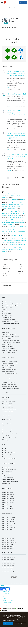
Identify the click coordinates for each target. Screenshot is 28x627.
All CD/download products (8, 365)
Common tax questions (7, 413)
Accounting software (7, 473)
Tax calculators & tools (7, 428)
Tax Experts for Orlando (8, 540)
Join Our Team (6, 593)
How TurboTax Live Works (8, 352)
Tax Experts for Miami (7, 525)
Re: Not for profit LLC (16, 94)
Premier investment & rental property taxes (12, 342)
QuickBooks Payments (7, 477)
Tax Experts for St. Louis (8, 559)
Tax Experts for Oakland (8, 538)
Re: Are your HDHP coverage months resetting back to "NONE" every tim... (16, 73)
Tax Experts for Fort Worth (8, 517)
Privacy (21, 580)
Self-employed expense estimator (10, 440)
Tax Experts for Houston (8, 519)
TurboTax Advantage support (9, 401)
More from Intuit (6, 483)
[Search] (14, 8)
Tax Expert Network (6, 311)
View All (14, 47)
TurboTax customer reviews (8, 449)
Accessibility (6, 605)
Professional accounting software (10, 481)
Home (6, 580)
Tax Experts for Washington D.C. (10, 571)
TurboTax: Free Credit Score (9, 469)
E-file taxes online (6, 317)
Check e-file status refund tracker (10, 434)
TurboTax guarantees (7, 301)
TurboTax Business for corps (9, 371)
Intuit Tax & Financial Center (9, 458)
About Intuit (6, 591)
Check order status (6, 367)
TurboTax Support (6, 397)
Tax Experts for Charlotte (8, 498)
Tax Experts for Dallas (7, 504)
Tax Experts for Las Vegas (8, 521)
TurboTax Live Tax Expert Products (10, 350)
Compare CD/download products (10, 363)
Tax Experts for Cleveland (8, 502)
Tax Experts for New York (8, 529)
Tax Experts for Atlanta (7, 492)
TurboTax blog (5, 450)
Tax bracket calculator (7, 432)
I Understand (7, 624)
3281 (23, 177)
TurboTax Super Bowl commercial (10, 454)
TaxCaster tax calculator (7, 430)
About (10, 580)
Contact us (4, 399)
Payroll (3, 475)
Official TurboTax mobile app (9, 384)
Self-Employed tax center (8, 309)
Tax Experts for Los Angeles (8, 523)
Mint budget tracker (7, 471)
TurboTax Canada (6, 467)
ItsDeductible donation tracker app (10, 388)
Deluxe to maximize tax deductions (10, 340)
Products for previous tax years (9, 373)
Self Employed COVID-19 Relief (9, 321)
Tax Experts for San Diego (8, 561)
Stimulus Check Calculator (8, 424)
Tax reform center (6, 313)
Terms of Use (16, 580)
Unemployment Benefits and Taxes (10, 323)
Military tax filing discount (8, 348)
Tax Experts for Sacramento (8, 557)
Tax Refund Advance (7, 315)
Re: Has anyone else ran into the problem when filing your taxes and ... (16, 136)
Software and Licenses (8, 600)
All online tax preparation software (10, 336)
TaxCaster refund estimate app (9, 386)
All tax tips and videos (7, 426)
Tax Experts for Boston (7, 496)
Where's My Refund (7, 403)
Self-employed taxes (7, 344)
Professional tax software (8, 479)
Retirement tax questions (14, 215)
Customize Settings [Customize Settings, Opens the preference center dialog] (20, 625)
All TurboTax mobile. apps (8, 382)
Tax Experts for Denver (7, 506)
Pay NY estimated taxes (7, 407)
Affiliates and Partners (8, 604)
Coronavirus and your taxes (8, 319)
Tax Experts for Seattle (7, 567)
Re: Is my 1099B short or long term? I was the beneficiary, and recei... (17, 156)
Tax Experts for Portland (8, 546)
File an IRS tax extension (8, 405)
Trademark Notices (7, 602)
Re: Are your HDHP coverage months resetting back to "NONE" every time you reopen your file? (14, 193)
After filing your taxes (7, 415)
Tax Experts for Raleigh (7, 548)
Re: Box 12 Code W (17, 235)
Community (5, 456)
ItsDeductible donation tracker (9, 438)
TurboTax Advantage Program (9, 369)
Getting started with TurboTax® (9, 409)
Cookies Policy (8, 615)
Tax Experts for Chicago (8, 500)
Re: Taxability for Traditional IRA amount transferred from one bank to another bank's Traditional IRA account (14, 240)
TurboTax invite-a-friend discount (10, 452)
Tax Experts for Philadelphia (9, 542)
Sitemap (2, 585)
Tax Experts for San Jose (8, 565)
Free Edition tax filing (7, 338)
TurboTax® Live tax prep (8, 346)
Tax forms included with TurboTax (10, 305)
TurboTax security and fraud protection (11, 303)
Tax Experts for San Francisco (9, 563)
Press (4, 595)
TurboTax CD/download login (9, 361)
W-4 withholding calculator (8, 436)
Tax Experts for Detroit (7, 508)
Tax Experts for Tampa (7, 569)
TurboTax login (5, 332)
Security (5, 598)
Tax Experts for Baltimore (8, 494)
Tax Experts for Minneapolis (8, 527)
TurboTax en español (7, 307)
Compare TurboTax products (9, 334)
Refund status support (7, 411)
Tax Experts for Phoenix (7, 544)
